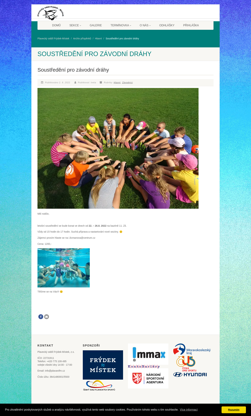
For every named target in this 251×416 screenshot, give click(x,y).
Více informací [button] (189, 409)
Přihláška (191, 25)
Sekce (75, 25)
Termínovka (121, 25)
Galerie (96, 25)
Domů (56, 25)
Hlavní (117, 82)
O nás (145, 25)
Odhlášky (166, 25)
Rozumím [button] (233, 409)
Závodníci (127, 82)
